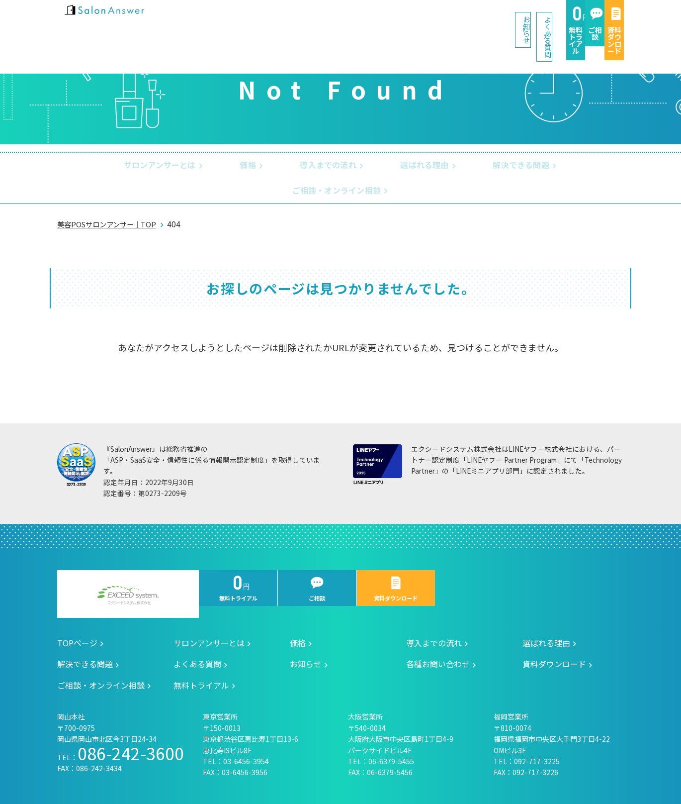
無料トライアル (454, 20)
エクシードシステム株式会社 (128, 573)
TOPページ (77, 620)
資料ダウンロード (590, 20)
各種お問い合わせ (438, 641)
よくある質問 (371, 19)
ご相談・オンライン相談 (550, 166)
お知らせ (294, 19)
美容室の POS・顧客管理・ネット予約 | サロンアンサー (121, 19)
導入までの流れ (265, 166)
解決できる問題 (441, 166)
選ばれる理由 (353, 166)
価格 (193, 166)
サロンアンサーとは (114, 166)
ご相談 (522, 20)
